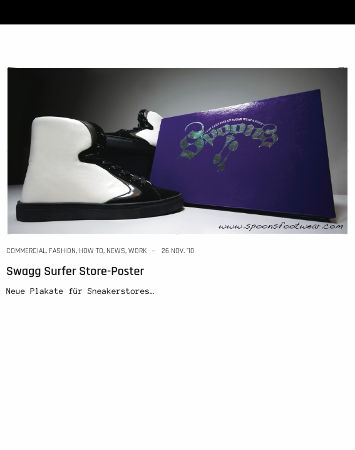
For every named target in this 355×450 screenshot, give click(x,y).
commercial (26, 251)
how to (91, 251)
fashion (62, 251)
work (137, 251)
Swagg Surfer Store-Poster (75, 271)
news (115, 251)
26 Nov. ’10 (178, 251)
